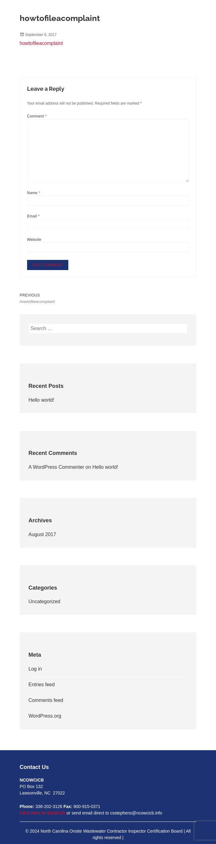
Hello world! (41, 400)
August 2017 (42, 534)
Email (33, 216)
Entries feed (42, 684)
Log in (35, 668)
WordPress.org (45, 716)
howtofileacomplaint (41, 43)
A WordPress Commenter (56, 467)
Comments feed (46, 700)
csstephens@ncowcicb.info (136, 812)
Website (34, 239)
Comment (37, 116)
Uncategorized (44, 601)
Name (33, 193)
